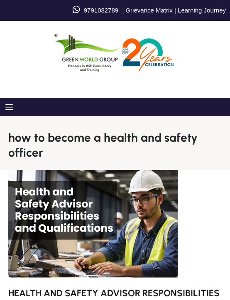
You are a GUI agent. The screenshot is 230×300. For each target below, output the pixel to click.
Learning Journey (201, 10)
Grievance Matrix (148, 10)
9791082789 (101, 10)
